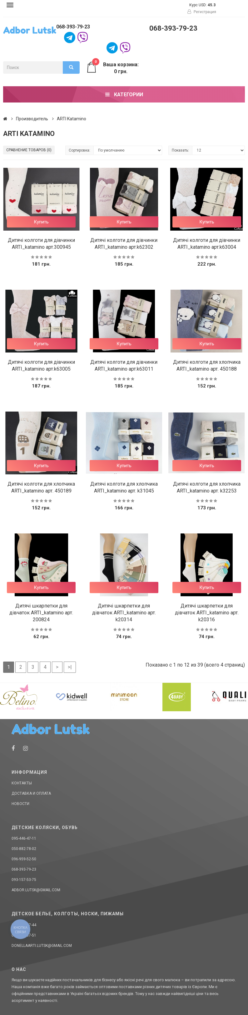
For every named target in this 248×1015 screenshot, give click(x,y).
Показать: (180, 150)
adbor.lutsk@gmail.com (36, 890)
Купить (41, 222)
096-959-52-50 (24, 859)
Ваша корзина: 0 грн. (112, 67)
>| (70, 667)
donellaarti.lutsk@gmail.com (42, 945)
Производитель (32, 118)
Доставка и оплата (31, 793)
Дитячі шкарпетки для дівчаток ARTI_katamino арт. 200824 (41, 612)
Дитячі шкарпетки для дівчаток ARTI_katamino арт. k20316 (207, 612)
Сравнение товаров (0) (29, 150)
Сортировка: (79, 150)
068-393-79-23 (73, 27)
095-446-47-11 (24, 838)
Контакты (22, 783)
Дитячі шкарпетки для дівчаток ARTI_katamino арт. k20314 (124, 612)
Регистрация (201, 12)
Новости (20, 804)
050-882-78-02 (24, 849)
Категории (124, 95)
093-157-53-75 (24, 880)
